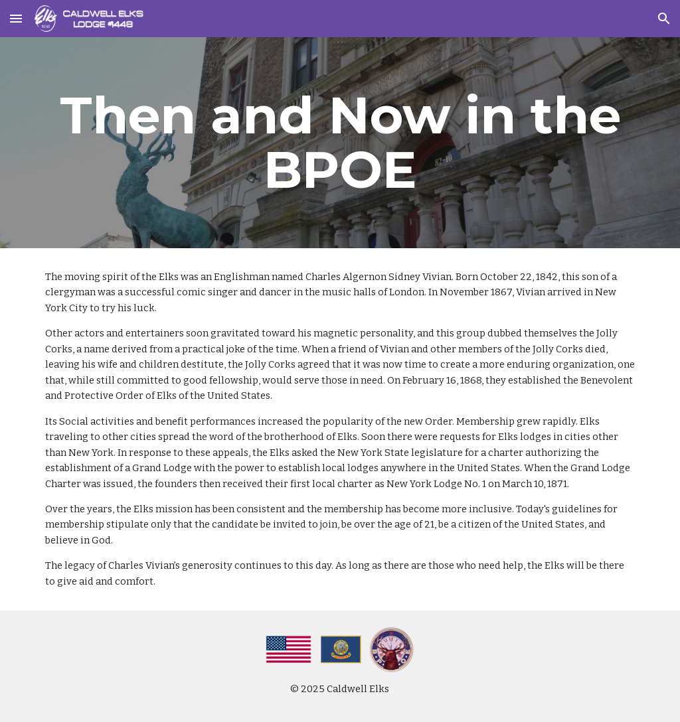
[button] (16, 18)
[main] (340, 142)
